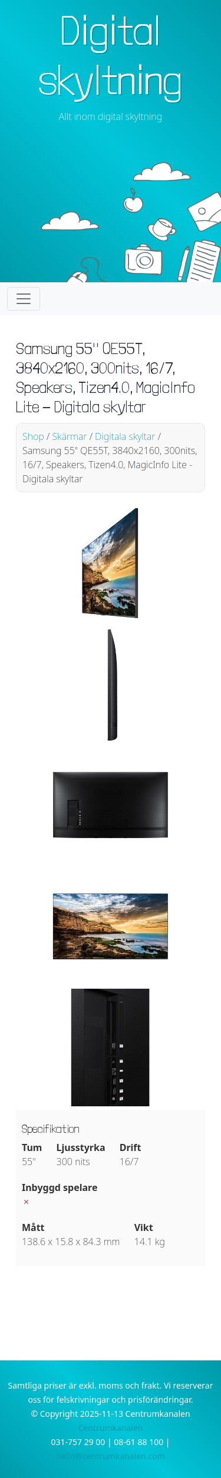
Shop (33, 436)
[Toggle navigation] (23, 299)
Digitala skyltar (125, 436)
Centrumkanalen (110, 1427)
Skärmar (69, 436)
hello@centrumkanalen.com (110, 1456)
